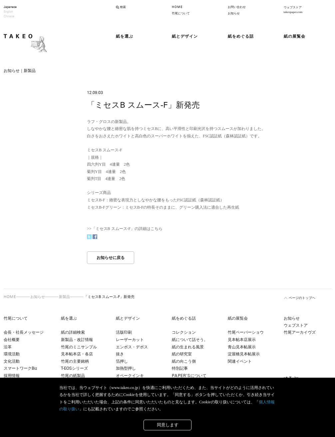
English (8, 11)
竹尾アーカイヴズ (300, 332)
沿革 (8, 347)
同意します (167, 424)
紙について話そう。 (190, 339)
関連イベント (240, 361)
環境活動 (12, 354)
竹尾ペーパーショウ (246, 332)
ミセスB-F (96, 200)
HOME (177, 7)
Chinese (9, 16)
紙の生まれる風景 (188, 347)
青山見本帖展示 (242, 347)
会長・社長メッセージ (24, 332)
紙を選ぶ (69, 318)
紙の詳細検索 (73, 332)
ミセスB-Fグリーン (104, 207)
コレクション (184, 332)
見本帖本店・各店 (77, 354)
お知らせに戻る (111, 257)
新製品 (64, 297)
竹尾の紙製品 (73, 375)
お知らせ (234, 13)
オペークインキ (130, 375)
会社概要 (12, 339)
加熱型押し (126, 368)
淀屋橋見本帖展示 (244, 354)
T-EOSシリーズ (74, 368)
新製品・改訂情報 (77, 339)
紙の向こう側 (184, 361)
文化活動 (12, 361)
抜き (120, 354)
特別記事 (180, 368)
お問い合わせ (237, 7)
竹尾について (181, 13)
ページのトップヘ (302, 298)
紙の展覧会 (238, 318)
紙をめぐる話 (184, 318)
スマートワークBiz (20, 368)
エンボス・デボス (132, 347)
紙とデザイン (128, 318)
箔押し (122, 361)
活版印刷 (124, 332)
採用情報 (12, 375)
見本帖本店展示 (242, 339)
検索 (123, 7)
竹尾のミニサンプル (79, 347)
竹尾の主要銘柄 (75, 361)
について (189, 375)
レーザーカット (130, 339)
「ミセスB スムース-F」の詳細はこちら (127, 228)
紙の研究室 (182, 354)
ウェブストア (296, 325)
